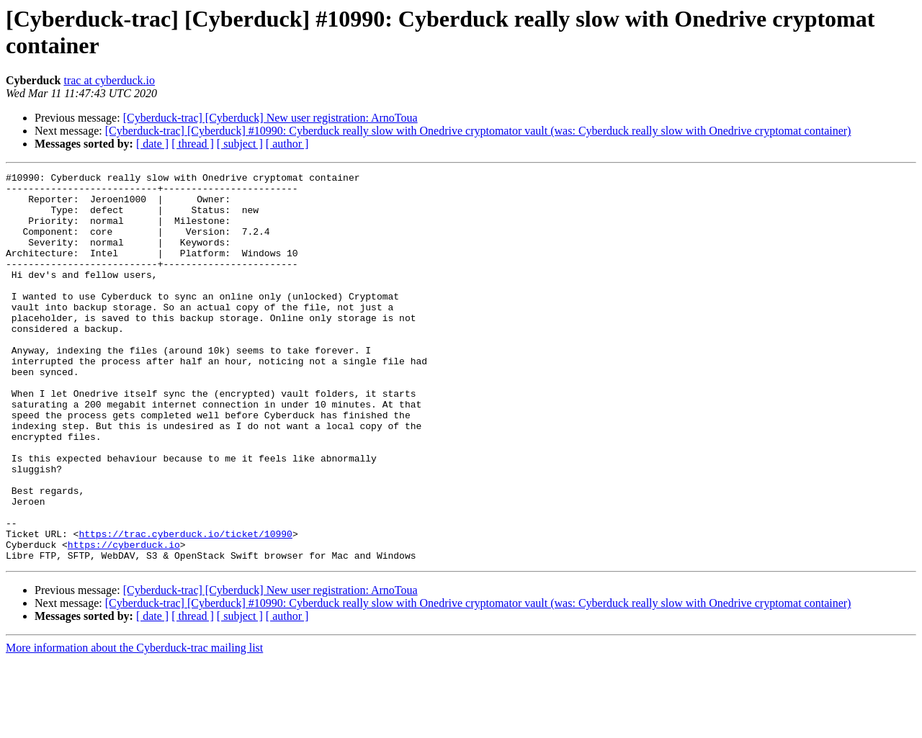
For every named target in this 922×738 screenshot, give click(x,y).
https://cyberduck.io (124, 619)
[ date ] (152, 144)
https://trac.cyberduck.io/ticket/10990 (185, 606)
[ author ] (287, 144)
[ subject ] (240, 144)
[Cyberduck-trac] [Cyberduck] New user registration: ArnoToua (270, 118)
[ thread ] (192, 144)
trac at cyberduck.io (109, 80)
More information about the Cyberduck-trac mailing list (134, 725)
